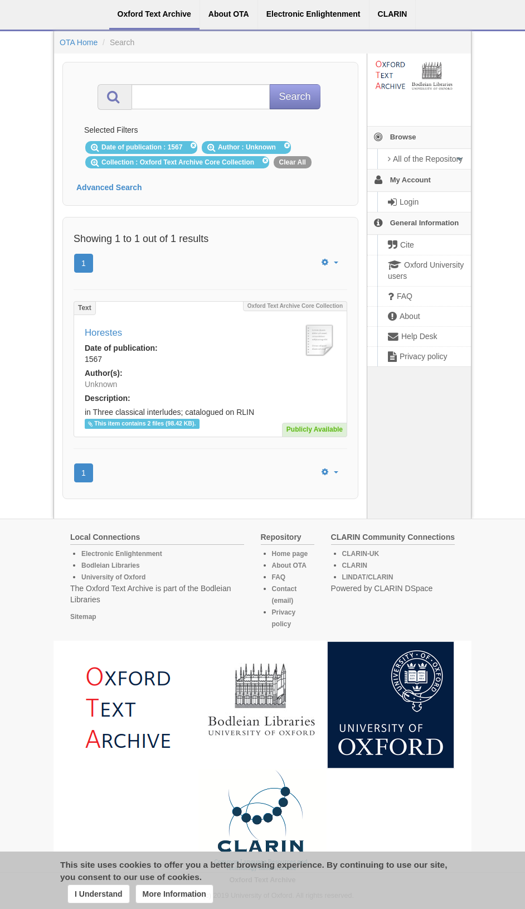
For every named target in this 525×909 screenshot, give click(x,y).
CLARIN (354, 565)
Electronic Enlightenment (121, 554)
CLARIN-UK (361, 554)
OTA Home (79, 42)
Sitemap (83, 617)
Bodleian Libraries (110, 565)
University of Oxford (113, 577)
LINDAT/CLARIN (367, 577)
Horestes (103, 332)
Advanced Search (109, 187)
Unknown (101, 384)
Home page (290, 554)
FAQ (279, 577)
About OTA (289, 565)
